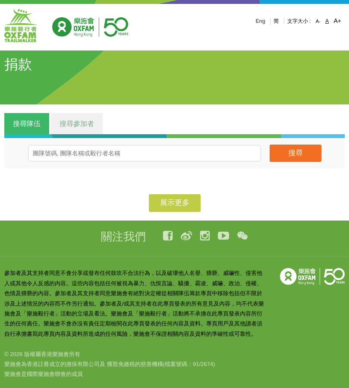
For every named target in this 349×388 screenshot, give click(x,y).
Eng (260, 21)
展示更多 (174, 203)
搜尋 (295, 153)
